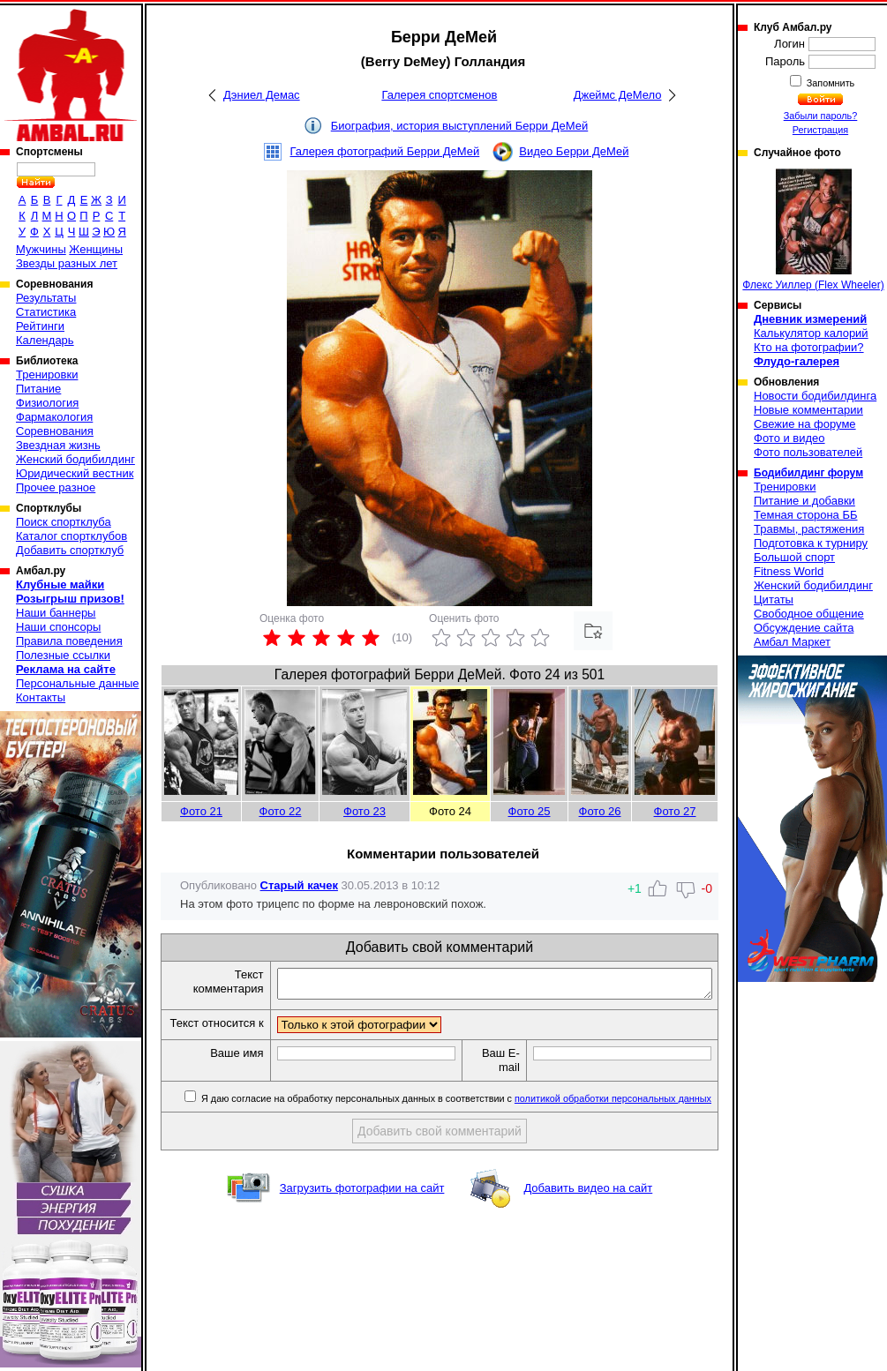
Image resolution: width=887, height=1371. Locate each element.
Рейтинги (40, 326)
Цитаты (773, 599)
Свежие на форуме (805, 424)
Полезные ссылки (63, 655)
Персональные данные (77, 683)
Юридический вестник (74, 473)
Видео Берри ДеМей (573, 151)
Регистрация (820, 129)
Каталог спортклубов (71, 536)
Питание (38, 388)
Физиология (47, 402)
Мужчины (41, 249)
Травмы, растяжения (809, 529)
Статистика (46, 311)
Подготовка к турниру (811, 543)
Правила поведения (69, 641)
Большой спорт (794, 557)
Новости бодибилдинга (815, 395)
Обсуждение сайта (803, 627)
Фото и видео (789, 438)
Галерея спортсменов (439, 94)
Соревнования (55, 431)
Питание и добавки (804, 500)
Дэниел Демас (261, 94)
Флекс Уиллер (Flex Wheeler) (812, 230)
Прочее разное (55, 487)
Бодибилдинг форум (808, 473)
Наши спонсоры (58, 626)
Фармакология (54, 416)
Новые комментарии (808, 409)
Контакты (40, 697)
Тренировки (47, 374)
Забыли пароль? (821, 115)
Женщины (96, 249)
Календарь (45, 340)
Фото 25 (529, 811)
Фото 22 (280, 811)
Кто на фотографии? (809, 347)
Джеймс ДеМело (618, 94)
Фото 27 (675, 811)
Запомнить (829, 83)
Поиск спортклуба (63, 521)
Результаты (46, 297)
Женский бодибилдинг (75, 459)
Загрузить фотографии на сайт (362, 1204)
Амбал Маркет (792, 641)
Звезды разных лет (66, 263)
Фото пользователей (808, 452)
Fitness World (788, 571)
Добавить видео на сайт (587, 1204)
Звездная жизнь (58, 445)
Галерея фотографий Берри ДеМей (385, 151)
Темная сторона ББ (806, 514)
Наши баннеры (55, 612)
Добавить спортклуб (70, 550)
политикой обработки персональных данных (613, 1115)
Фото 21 (201, 811)
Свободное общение (809, 613)
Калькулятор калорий (811, 333)
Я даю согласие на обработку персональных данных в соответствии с (455, 1115)
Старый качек (299, 885)
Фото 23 (364, 811)
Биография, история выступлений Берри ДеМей (460, 125)
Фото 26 (600, 811)
